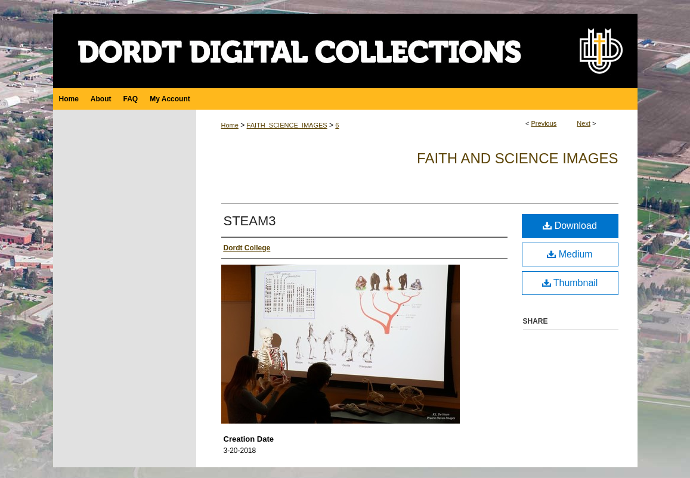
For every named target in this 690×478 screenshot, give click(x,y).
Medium (569, 254)
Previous (544, 123)
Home (230, 125)
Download (570, 226)
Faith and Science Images (517, 158)
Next (583, 123)
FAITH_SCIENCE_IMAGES (287, 125)
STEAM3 (250, 220)
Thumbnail (570, 283)
